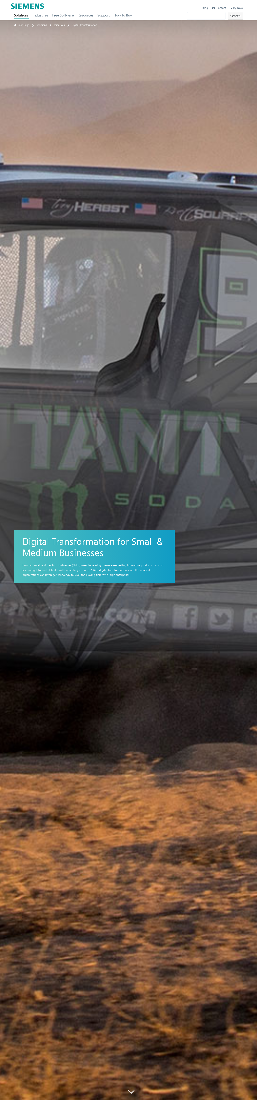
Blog (205, 7)
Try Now (236, 7)
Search (235, 16)
